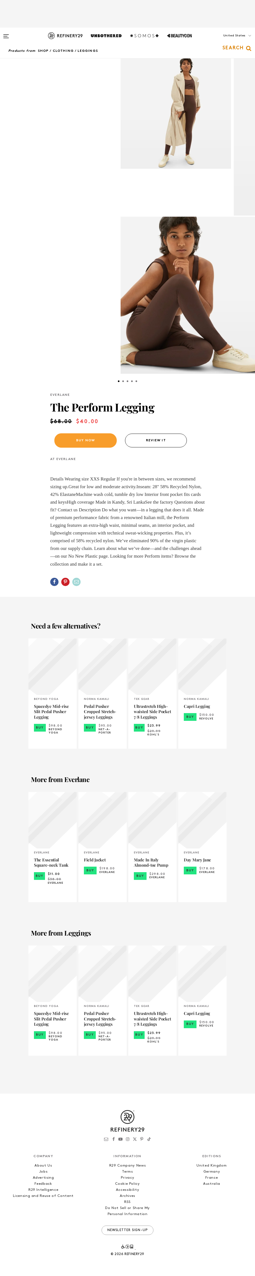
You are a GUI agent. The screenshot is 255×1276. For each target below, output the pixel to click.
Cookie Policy (127, 1184)
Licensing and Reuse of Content (43, 1196)
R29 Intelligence (43, 1190)
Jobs (43, 1171)
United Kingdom (211, 1165)
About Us (43, 1165)
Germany (211, 1171)
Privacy (127, 1178)
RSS (127, 1202)
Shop (43, 51)
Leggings (88, 51)
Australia (211, 1184)
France (211, 1178)
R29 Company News (127, 1165)
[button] (227, 41)
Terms (127, 1171)
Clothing (63, 51)
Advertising (43, 1178)
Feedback (43, 1184)
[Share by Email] (76, 582)
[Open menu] (6, 34)
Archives (127, 1196)
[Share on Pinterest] (65, 582)
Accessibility (127, 1190)
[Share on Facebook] (54, 582)
